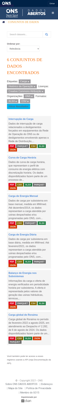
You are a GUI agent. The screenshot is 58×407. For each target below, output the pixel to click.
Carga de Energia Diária (23, 234)
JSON (13, 149)
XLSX (42, 146)
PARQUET (22, 146)
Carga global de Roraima (23, 315)
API (26, 360)
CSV (33, 146)
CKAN (26, 400)
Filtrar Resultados (18, 106)
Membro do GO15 (29, 392)
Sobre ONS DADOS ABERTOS (21, 384)
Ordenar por (13, 44)
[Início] (3, 22)
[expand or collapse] (53, 13)
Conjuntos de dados (23, 22)
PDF (12, 146)
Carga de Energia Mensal (23, 196)
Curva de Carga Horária (22, 157)
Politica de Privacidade (38, 388)
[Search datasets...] (25, 34)
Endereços (47, 384)
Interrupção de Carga (21, 119)
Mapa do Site (15, 388)
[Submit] (47, 34)
